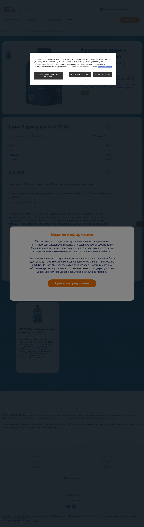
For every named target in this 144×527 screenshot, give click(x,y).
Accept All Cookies (102, 74)
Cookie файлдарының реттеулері (48, 75)
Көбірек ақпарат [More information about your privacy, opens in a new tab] (105, 66)
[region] (73, 69)
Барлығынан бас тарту (79, 74)
